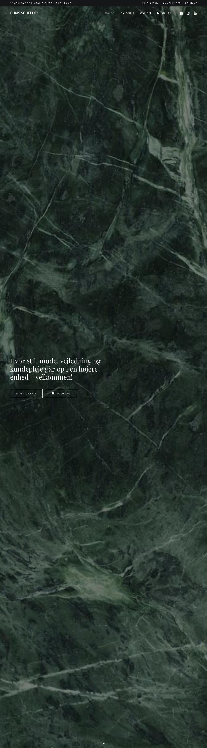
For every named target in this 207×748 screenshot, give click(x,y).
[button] (182, 13)
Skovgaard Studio (184, 743)
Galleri (145, 13)
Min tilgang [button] (26, 87)
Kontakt (191, 3)
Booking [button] (61, 87)
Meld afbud (150, 3)
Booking (168, 13)
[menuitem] (151, 3)
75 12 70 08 (64, 3)
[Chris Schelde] (24, 13)
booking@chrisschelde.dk (25, 703)
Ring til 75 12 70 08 (75, 705)
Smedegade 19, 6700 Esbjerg (32, 3)
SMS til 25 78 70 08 (75, 700)
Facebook (112, 681)
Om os (110, 13)
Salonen (127, 13)
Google (111, 686)
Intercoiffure (178, 245)
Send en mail (70, 694)
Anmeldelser (172, 3)
